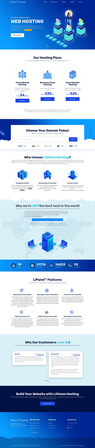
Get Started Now (47, 403)
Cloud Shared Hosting (34, 423)
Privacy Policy (51, 427)
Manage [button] (72, 2)
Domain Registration (34, 432)
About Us (50, 423)
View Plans (22, 100)
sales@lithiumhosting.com (17, 427)
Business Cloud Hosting (35, 425)
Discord (70, 427)
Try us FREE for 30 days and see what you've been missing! (47, 219)
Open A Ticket (70, 425)
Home (45, 2)
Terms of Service (52, 425)
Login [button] (80, 2)
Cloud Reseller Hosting (34, 427)
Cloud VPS (32, 430)
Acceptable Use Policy (73, 445)
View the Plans (17, 35)
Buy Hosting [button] (54, 2)
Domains (64, 2)
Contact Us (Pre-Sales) (72, 423)
